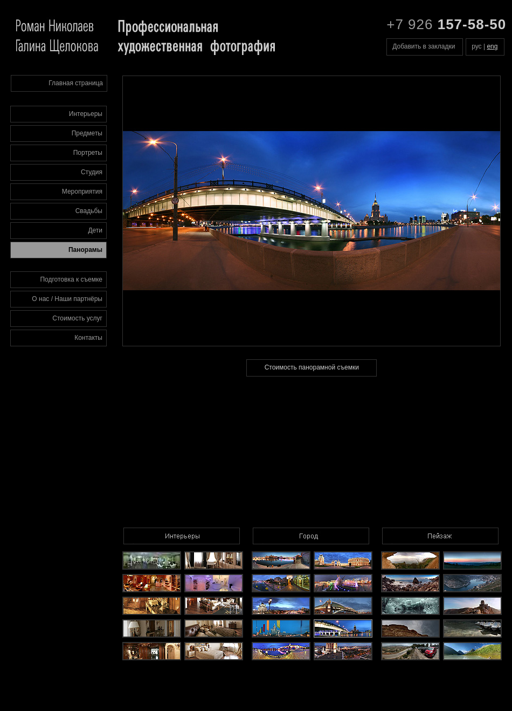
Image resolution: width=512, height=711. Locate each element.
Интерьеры (85, 114)
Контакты (88, 337)
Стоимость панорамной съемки (312, 367)
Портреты (87, 152)
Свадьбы (88, 211)
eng (492, 46)
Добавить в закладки (423, 46)
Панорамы (85, 250)
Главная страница (76, 83)
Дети (95, 230)
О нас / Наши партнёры (67, 299)
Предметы (87, 133)
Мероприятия (82, 191)
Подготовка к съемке (71, 279)
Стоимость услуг (77, 318)
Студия (91, 172)
